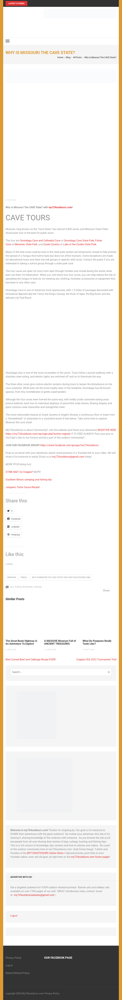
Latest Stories (16, 3)
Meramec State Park (26, 244)
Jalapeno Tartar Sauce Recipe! (23, 487)
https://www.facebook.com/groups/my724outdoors (69, 445)
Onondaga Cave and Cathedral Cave (40, 240)
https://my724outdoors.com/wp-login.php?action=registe (38, 433)
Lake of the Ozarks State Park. (80, 244)
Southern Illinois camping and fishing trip (29, 479)
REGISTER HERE (107, 430)
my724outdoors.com (60, 207)
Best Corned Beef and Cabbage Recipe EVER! (31, 659)
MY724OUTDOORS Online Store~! (46, 853)
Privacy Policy (13, 957)
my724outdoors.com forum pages (90, 856)
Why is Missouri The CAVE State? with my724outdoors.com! (61, 577)
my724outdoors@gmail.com (68, 456)
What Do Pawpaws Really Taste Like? (97, 642)
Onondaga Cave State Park (79, 240)
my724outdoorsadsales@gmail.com (34, 895)
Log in (13, 915)
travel (23, 577)
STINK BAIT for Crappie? (20, 471)
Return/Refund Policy (18, 973)
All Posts (16, 587)
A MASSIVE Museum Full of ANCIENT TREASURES (60, 642)
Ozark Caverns (51, 244)
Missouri (11, 577)
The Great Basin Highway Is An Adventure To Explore (21, 642)
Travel (38, 587)
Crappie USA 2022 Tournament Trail (96, 659)
